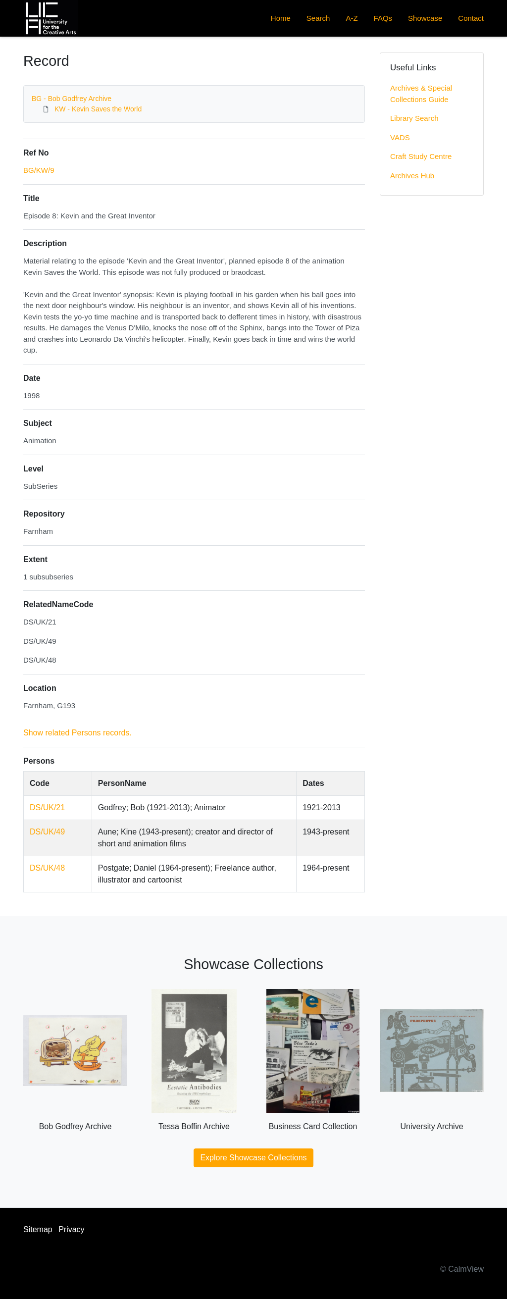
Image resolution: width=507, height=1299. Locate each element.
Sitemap (37, 1229)
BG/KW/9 (38, 170)
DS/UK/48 (47, 868)
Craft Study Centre (421, 156)
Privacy (71, 1229)
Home (281, 18)
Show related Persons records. (77, 732)
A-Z (351, 18)
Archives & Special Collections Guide (421, 94)
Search (318, 18)
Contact (471, 18)
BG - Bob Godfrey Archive (71, 99)
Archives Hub (412, 175)
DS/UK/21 (47, 807)
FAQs (383, 18)
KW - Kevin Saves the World (98, 109)
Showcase (425, 18)
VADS (400, 137)
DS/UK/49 (47, 832)
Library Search (414, 118)
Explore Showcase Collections (253, 1157)
